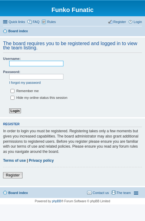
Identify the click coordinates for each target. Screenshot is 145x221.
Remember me (24, 91)
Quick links (17, 22)
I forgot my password (25, 82)
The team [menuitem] (124, 193)
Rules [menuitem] (51, 22)
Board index (18, 193)
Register (13, 175)
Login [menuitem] (138, 22)
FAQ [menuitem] (36, 22)
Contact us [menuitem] (101, 193)
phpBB (56, 201)
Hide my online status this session (38, 97)
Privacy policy (41, 160)
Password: (11, 72)
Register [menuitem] (119, 22)
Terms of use (14, 160)
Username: (12, 58)
